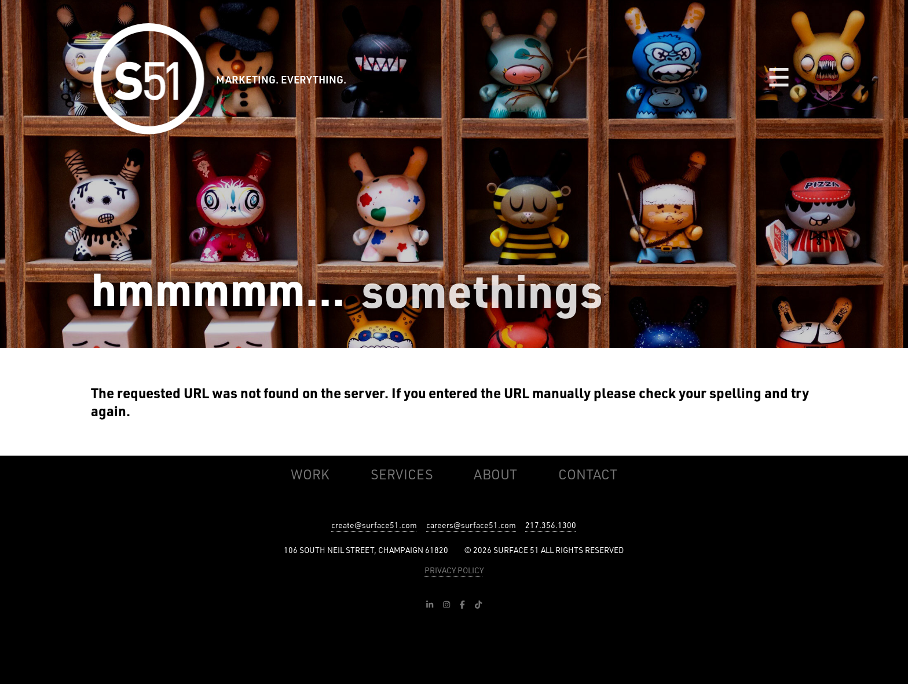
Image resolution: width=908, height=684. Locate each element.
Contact (587, 474)
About (495, 474)
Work (310, 474)
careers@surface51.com (471, 524)
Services (402, 474)
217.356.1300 (550, 524)
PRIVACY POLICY (454, 570)
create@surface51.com (374, 524)
